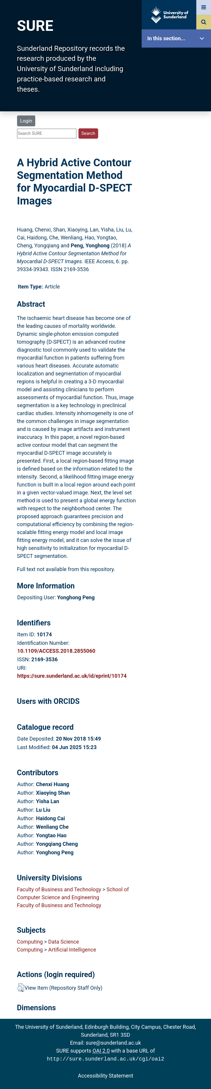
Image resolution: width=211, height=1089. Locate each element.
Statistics (177, 168)
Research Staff (177, 187)
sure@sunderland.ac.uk (113, 1043)
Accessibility (177, 224)
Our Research (177, 75)
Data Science (63, 942)
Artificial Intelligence (72, 950)
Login (26, 121)
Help (177, 206)
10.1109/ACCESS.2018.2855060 (56, 651)
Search (177, 131)
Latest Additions (177, 150)
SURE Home (177, 57)
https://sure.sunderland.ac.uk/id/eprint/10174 (72, 676)
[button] (20, 987)
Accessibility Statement (105, 1075)
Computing (30, 942)
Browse (177, 113)
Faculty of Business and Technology (59, 889)
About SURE (177, 94)
